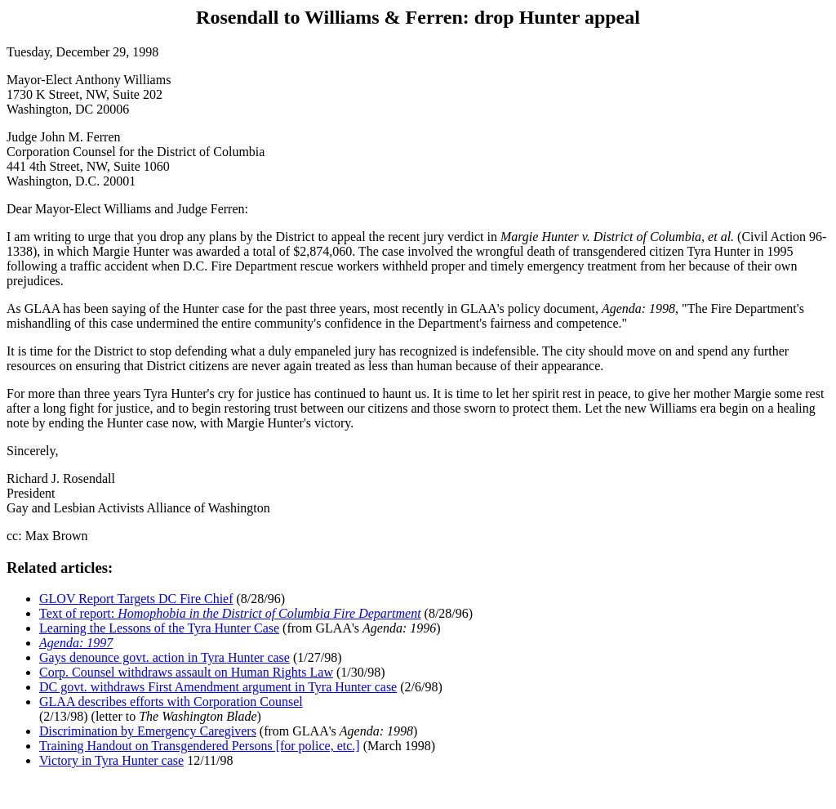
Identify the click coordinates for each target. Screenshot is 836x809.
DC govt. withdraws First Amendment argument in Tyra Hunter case (218, 687)
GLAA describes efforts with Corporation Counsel (171, 701)
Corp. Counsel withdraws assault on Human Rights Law (186, 672)
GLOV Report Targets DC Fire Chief (136, 599)
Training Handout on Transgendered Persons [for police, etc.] (199, 746)
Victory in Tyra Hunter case (111, 760)
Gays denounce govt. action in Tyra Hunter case (164, 657)
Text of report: (230, 613)
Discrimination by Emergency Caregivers (147, 731)
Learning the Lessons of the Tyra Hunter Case (159, 628)
